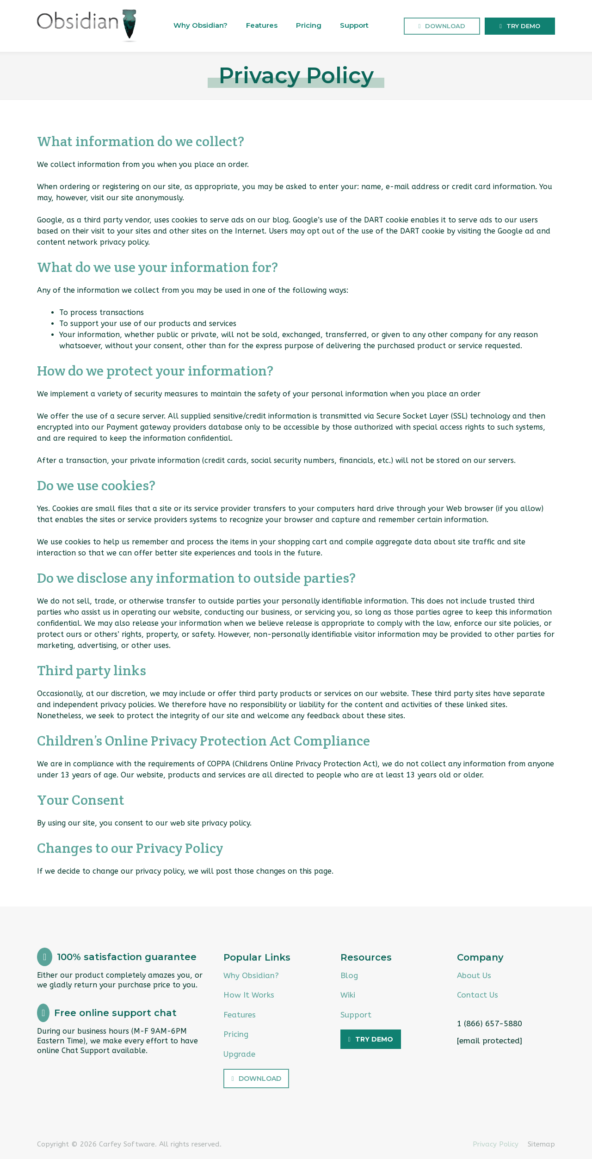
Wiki (347, 994)
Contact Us (477, 994)
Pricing (308, 25)
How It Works (248, 994)
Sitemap (541, 1144)
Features (262, 25)
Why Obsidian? (200, 25)
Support (354, 25)
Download (445, 26)
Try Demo (523, 26)
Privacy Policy (495, 1144)
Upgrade (239, 1054)
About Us (474, 975)
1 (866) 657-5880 (489, 1023)
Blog (349, 975)
